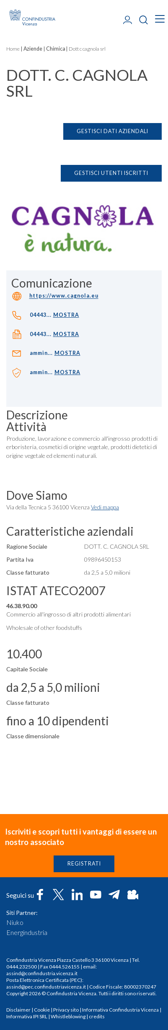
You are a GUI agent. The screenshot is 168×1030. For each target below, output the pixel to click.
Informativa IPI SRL (26, 1016)
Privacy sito (66, 1010)
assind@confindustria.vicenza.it (42, 973)
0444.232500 (21, 966)
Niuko (14, 922)
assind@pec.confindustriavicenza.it (46, 987)
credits (97, 1016)
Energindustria (26, 932)
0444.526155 (64, 966)
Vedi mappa (105, 510)
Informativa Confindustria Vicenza (120, 1010)
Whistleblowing (68, 1016)
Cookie (42, 1010)
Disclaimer (18, 1010)
